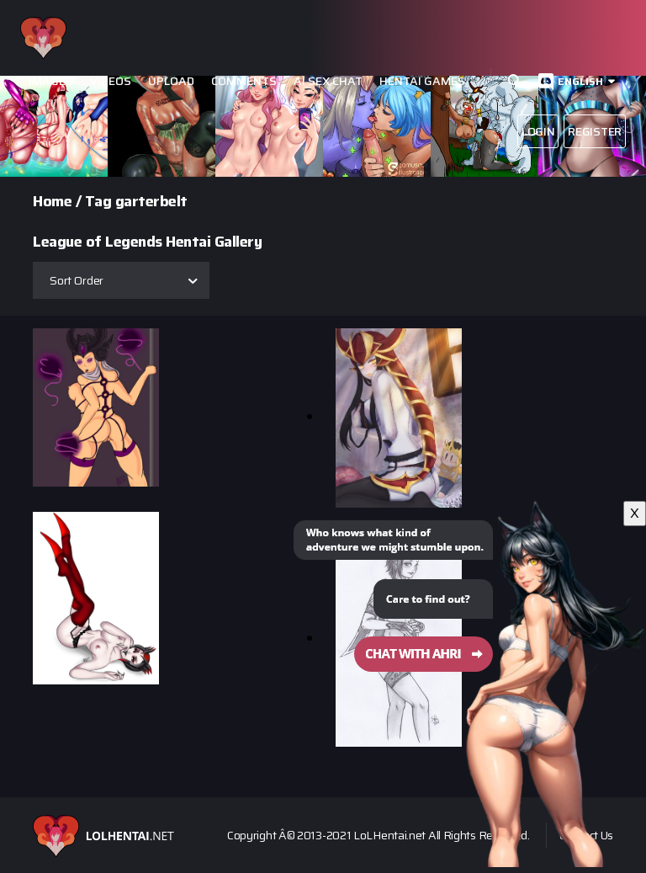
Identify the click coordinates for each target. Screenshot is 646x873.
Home (52, 201)
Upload (171, 81)
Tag (98, 201)
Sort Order (76, 280)
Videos (110, 81)
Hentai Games (422, 81)
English (580, 81)
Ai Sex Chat (328, 81)
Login (538, 131)
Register (595, 131)
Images (51, 81)
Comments (244, 81)
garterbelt (151, 201)
